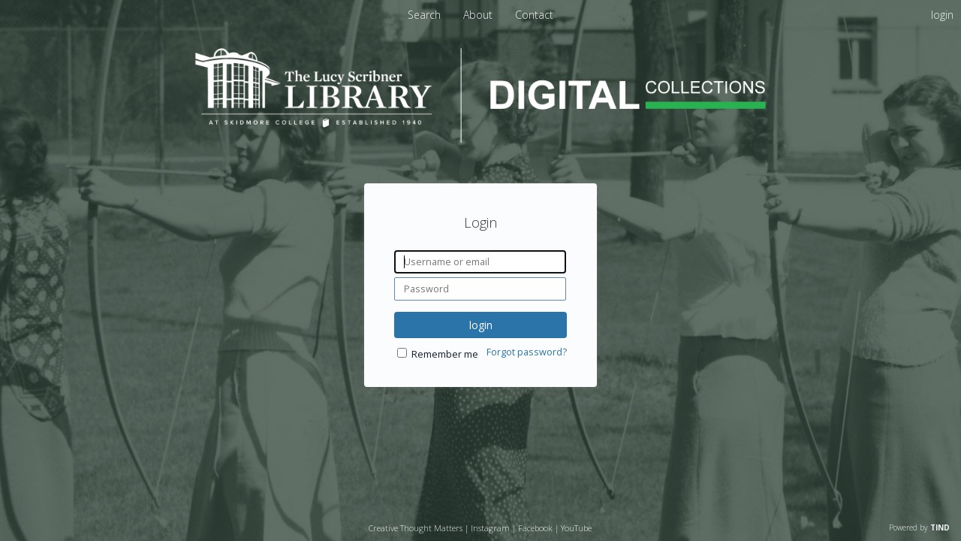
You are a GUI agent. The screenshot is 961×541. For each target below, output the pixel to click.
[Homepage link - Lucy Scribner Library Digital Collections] (480, 138)
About (479, 15)
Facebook (535, 527)
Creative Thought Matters (415, 527)
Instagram (490, 527)
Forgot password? (527, 352)
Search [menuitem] (424, 15)
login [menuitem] (942, 15)
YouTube (576, 527)
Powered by (919, 527)
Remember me (444, 354)
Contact (534, 15)
